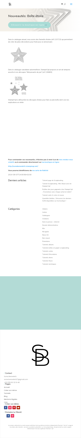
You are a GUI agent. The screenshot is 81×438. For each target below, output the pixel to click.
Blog (5, 396)
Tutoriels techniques (49, 264)
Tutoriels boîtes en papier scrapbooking (55, 248)
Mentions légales (10, 399)
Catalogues (46, 215)
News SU (45, 235)
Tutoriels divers (47, 258)
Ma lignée (45, 232)
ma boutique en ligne (50, 162)
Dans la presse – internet (50, 222)
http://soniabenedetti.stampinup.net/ (23, 166)
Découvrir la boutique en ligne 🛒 (29, 25)
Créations (45, 219)
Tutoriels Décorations (49, 254)
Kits (43, 228)
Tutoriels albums (48, 245)
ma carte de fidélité (40, 170)
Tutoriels (7, 393)
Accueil (7, 387)
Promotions (46, 241)
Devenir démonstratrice (50, 225)
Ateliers (45, 209)
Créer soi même (10, 390)
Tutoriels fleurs (47, 261)
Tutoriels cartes (47, 251)
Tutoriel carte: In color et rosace (53, 195)
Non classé (46, 238)
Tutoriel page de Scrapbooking (52, 180)
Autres (44, 212)
